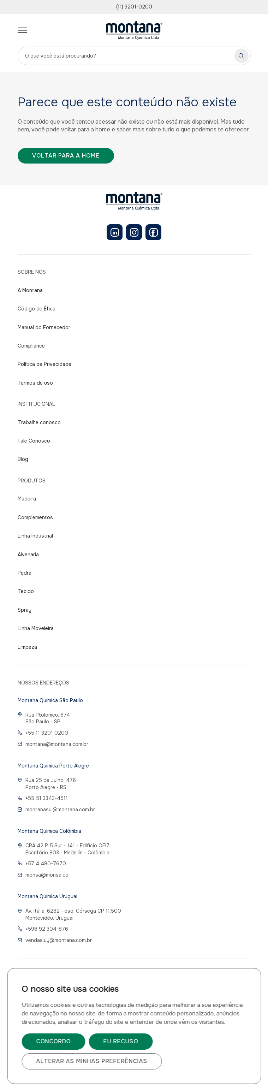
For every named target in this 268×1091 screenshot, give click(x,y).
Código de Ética (36, 309)
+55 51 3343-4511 (43, 798)
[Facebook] (153, 232)
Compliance (31, 346)
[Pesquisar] (241, 56)
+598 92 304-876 (43, 929)
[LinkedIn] (115, 232)
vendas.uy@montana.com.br (55, 940)
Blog (23, 459)
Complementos (35, 517)
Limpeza (27, 647)
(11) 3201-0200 (134, 7)
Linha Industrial (35, 536)
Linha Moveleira (36, 628)
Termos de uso (35, 383)
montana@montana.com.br (53, 744)
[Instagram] (134, 232)
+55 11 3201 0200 (43, 733)
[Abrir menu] (22, 30)
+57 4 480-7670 (42, 863)
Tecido (26, 591)
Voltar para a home (66, 155)
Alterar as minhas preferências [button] (91, 1061)
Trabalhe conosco (39, 422)
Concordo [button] (53, 1041)
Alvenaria (28, 554)
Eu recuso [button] (120, 1041)
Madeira (27, 499)
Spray (24, 610)
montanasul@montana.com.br (56, 809)
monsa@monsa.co (43, 875)
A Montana (30, 290)
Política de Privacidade (44, 364)
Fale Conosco (34, 441)
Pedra (24, 573)
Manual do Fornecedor (44, 327)
